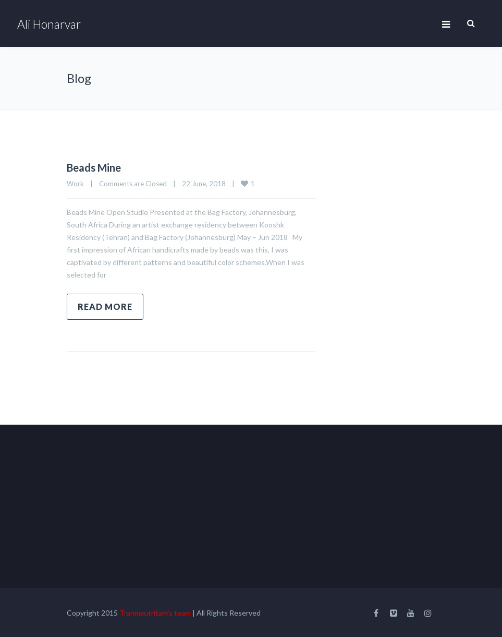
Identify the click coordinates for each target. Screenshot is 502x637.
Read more (105, 306)
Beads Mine (94, 167)
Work (75, 183)
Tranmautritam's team (155, 612)
